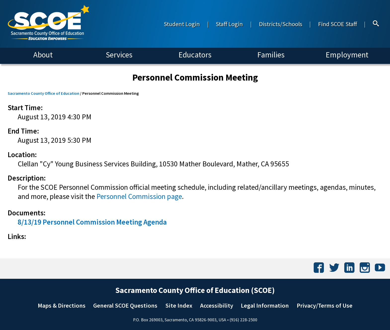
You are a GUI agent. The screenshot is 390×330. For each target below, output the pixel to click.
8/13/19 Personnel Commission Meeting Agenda (92, 222)
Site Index (178, 305)
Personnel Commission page (139, 196)
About (43, 55)
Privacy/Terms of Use (324, 305)
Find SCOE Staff (337, 24)
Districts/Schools (280, 24)
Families (271, 55)
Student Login (182, 24)
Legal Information (265, 305)
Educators (195, 55)
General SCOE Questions (125, 305)
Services (119, 55)
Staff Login (229, 24)
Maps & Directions (62, 305)
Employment (347, 55)
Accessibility (216, 305)
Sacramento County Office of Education (43, 93)
